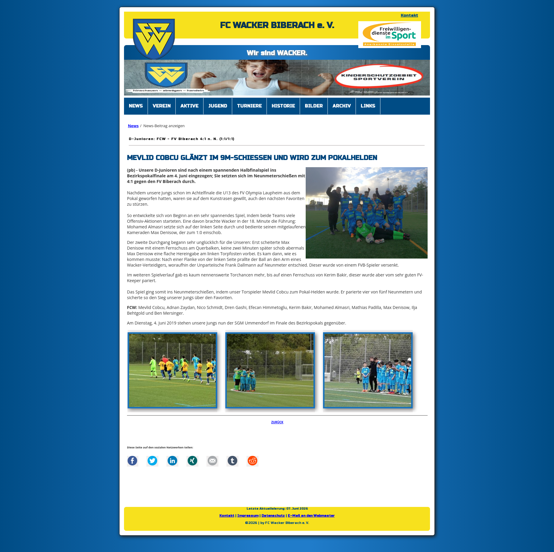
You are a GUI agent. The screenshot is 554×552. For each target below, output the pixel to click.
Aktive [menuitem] (189, 106)
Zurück (277, 422)
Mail (212, 460)
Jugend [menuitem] (217, 106)
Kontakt (409, 15)
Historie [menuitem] (283, 106)
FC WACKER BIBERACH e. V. (277, 25)
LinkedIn (172, 460)
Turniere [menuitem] (249, 106)
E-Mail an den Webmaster (311, 516)
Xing (192, 460)
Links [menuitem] (368, 106)
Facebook (132, 460)
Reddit (252, 460)
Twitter (152, 460)
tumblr (232, 460)
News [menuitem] (136, 106)
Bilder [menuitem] (314, 106)
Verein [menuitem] (162, 106)
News (133, 125)
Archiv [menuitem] (342, 106)
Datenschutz (273, 516)
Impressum (247, 516)
